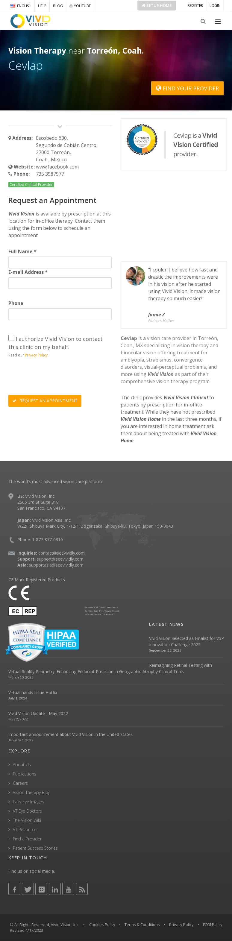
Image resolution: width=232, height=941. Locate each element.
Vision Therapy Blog (31, 792)
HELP (42, 5)
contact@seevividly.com (61, 553)
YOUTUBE (80, 5)
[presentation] (53, 377)
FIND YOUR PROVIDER (187, 88)
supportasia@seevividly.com (56, 565)
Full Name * (22, 251)
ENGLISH (20, 5)
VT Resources (26, 829)
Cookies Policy (102, 924)
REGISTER (195, 5)
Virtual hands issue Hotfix (32, 692)
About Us (22, 764)
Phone (15, 303)
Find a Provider (27, 839)
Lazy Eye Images (28, 802)
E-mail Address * (28, 272)
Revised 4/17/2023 (26, 930)
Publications (24, 774)
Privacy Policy (36, 355)
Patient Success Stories (35, 848)
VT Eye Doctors (27, 811)
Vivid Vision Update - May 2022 (38, 713)
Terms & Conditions (142, 924)
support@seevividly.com (60, 559)
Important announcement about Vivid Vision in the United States (70, 734)
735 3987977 (50, 174)
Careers (20, 783)
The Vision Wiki (27, 820)
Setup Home (157, 5)
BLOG (58, 5)
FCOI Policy (212, 924)
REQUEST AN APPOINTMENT (45, 400)
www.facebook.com (57, 166)
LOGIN (215, 5)
